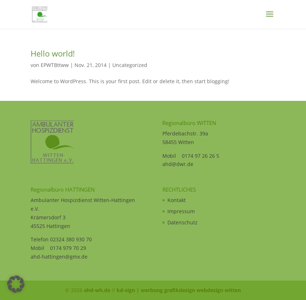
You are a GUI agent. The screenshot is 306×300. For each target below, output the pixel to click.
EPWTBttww (55, 65)
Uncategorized (129, 65)
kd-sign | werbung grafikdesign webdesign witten (179, 290)
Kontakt (176, 200)
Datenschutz (182, 222)
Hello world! (53, 53)
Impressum (181, 211)
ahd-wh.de (97, 290)
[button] (16, 284)
